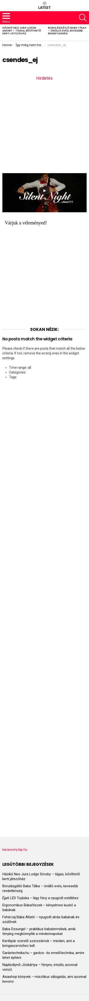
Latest (44, 5)
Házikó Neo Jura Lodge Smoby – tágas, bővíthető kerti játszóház (21, 30)
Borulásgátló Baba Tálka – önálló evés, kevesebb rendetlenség (67, 30)
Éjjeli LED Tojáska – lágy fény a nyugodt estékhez (40, 898)
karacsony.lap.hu (14, 849)
